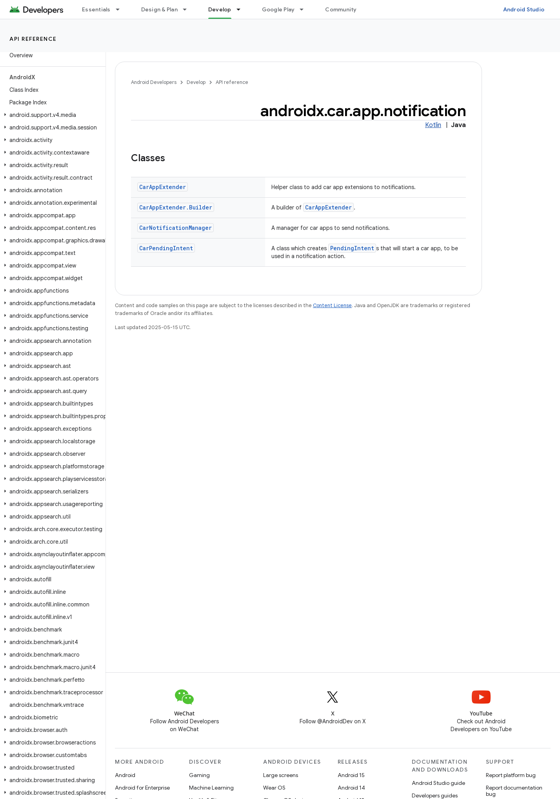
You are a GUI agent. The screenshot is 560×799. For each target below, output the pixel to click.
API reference (33, 38)
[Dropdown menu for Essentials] (121, 9)
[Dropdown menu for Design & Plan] (188, 9)
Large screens (280, 775)
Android (125, 775)
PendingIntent (352, 248)
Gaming (199, 775)
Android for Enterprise (142, 787)
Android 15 (351, 775)
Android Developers (153, 82)
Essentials (96, 9)
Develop (196, 82)
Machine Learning (211, 787)
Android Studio (524, 9)
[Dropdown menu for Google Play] (305, 9)
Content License (332, 305)
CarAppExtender (162, 187)
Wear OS (274, 787)
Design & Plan (159, 9)
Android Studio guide (438, 782)
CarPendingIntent (166, 248)
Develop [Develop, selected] (219, 9)
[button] (51, 115)
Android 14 (351, 787)
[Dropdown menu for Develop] (242, 9)
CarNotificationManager (175, 227)
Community (340, 9)
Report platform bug (511, 775)
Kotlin (433, 125)
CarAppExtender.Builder (175, 207)
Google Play (278, 9)
